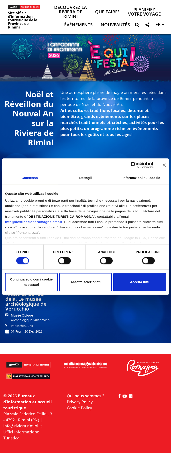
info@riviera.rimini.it (22, 426)
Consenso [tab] (30, 178)
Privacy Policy (80, 401)
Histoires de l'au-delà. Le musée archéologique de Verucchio (26, 301)
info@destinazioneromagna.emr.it (33, 222)
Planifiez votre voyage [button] (144, 12)
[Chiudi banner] (164, 165)
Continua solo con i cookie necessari (31, 281)
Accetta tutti (139, 282)
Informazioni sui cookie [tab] (141, 178)
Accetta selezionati (85, 282)
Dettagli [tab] (85, 178)
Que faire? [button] (107, 12)
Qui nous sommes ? (85, 395)
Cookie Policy (79, 407)
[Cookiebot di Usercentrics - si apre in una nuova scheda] (133, 165)
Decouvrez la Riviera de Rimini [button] (70, 12)
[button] (137, 26)
